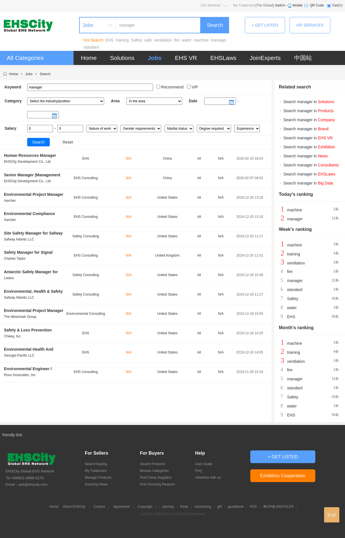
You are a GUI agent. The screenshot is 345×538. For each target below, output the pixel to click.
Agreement (121, 507)
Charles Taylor (14, 259)
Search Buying (96, 464)
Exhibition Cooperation (283, 475)
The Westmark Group (20, 317)
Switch (280, 5)
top (331, 514)
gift (219, 507)
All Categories (25, 58)
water (186, 40)
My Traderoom (244, 5)
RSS (253, 507)
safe (148, 40)
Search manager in (308, 101)
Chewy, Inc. (12, 336)
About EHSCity (74, 507)
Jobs (154, 58)
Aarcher (10, 201)
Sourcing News (96, 484)
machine (201, 40)
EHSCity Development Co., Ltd (27, 162)
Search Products (152, 464)
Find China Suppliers (155, 478)
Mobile (298, 5)
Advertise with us (208, 478)
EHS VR (186, 58)
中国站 (303, 58)
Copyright (145, 507)
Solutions (122, 58)
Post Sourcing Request (157, 484)
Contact (99, 507)
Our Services (210, 5)
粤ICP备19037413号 (278, 507)
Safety (136, 40)
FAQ (198, 471)
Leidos (9, 278)
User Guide (203, 464)
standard (91, 47)
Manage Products (98, 478)
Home (89, 58)
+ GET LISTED (265, 25)
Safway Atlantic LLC (19, 239)
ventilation (163, 40)
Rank (184, 507)
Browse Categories (154, 471)
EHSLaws (223, 58)
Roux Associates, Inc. (20, 375)
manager (219, 40)
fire (177, 40)
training (122, 40)
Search (215, 25)
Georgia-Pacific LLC (19, 355)
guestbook (235, 507)
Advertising (202, 507)
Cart (335, 5)
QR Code (317, 5)
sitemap (168, 507)
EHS (109, 40)
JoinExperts (265, 58)
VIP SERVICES (310, 25)
